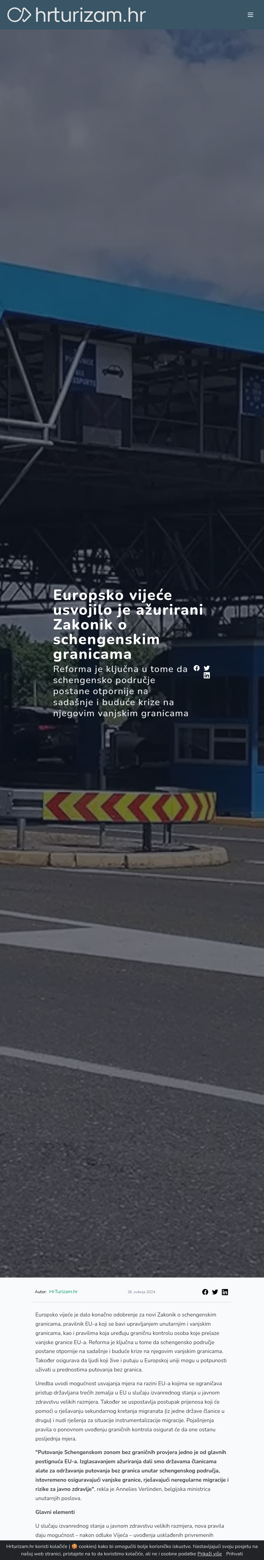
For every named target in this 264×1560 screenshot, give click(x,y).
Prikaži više (210, 1553)
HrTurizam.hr (63, 1291)
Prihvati (234, 1553)
